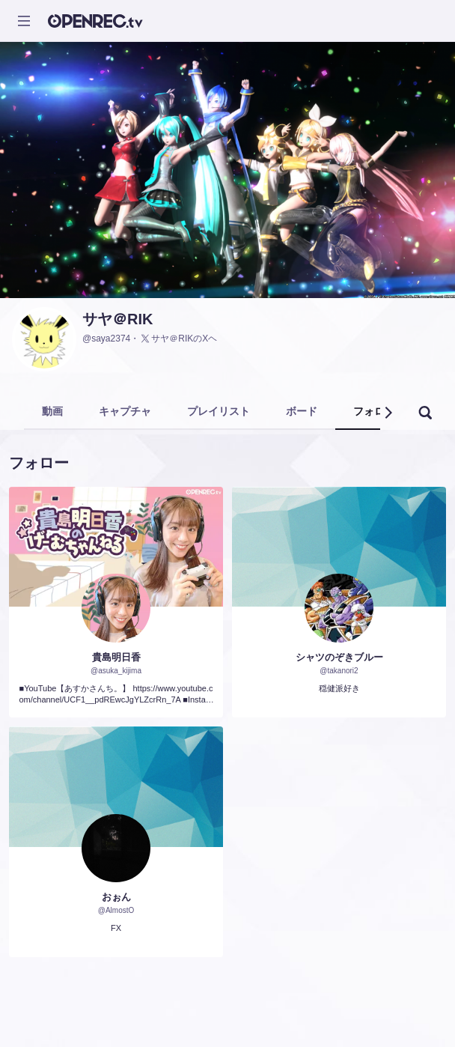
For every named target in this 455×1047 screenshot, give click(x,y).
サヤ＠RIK (117, 319)
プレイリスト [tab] (218, 411)
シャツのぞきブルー (339, 657)
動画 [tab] (52, 411)
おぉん (116, 896)
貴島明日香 (116, 657)
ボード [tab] (301, 411)
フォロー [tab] (374, 411)
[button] (387, 412)
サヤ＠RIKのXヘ (178, 339)
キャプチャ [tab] (125, 411)
